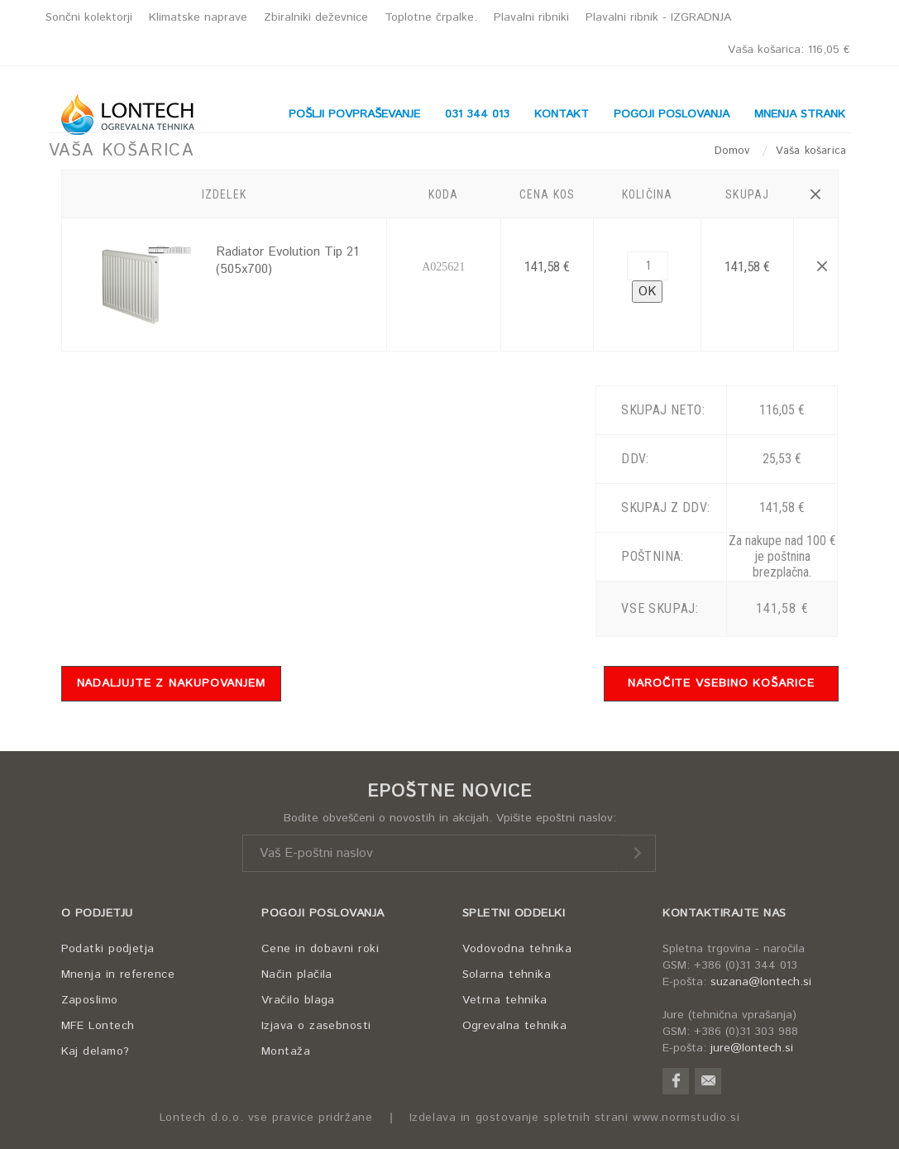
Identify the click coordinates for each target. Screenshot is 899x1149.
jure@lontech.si (751, 1048)
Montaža (285, 1051)
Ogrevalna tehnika (514, 1025)
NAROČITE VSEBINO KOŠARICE (721, 683)
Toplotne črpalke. (431, 17)
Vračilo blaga (298, 1000)
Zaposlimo (89, 1000)
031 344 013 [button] (477, 114)
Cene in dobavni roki (320, 949)
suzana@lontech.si (760, 982)
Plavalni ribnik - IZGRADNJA (658, 17)
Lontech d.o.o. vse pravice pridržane (266, 1118)
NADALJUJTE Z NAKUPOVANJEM (171, 683)
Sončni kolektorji (88, 17)
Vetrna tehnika (505, 1000)
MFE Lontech (98, 1025)
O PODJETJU (97, 913)
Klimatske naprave (198, 17)
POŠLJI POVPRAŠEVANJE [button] (354, 114)
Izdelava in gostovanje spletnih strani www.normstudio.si (574, 1118)
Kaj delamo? (95, 1051)
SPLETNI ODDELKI (514, 913)
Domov (734, 151)
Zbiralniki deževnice (316, 17)
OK (647, 291)
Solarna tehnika (507, 974)
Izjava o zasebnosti (316, 1025)
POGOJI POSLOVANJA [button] (671, 114)
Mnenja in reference (118, 974)
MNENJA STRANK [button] (799, 114)
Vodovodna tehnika (517, 949)
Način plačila (296, 974)
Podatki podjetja (108, 949)
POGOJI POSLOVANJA (323, 913)
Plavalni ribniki (531, 17)
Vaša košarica (789, 49)
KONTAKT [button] (561, 114)
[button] (816, 194)
